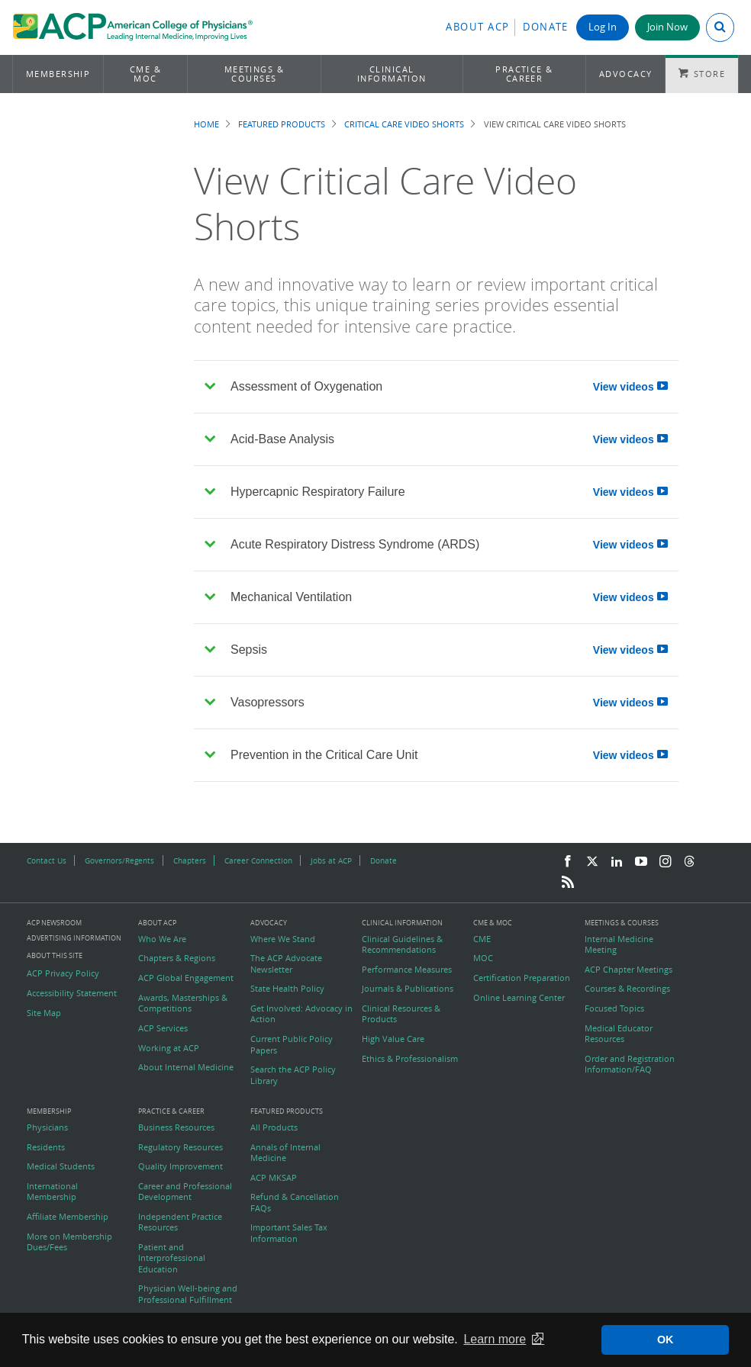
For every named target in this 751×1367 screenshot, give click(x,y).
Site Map (44, 1013)
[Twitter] (592, 862)
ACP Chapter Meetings (628, 969)
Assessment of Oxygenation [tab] (441, 387)
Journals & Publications (407, 988)
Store (709, 73)
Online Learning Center (519, 997)
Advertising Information (74, 938)
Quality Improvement (180, 1166)
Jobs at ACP (331, 860)
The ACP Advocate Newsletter (286, 963)
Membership (58, 73)
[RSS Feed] (568, 882)
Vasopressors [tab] (441, 703)
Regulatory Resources (180, 1147)
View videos (630, 387)
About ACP (478, 27)
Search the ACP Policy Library (293, 1075)
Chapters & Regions (176, 958)
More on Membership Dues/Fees (69, 1242)
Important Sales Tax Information (288, 1232)
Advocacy (626, 73)
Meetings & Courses (254, 73)
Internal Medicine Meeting (619, 944)
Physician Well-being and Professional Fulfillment (187, 1293)
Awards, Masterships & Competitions (182, 1003)
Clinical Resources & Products (401, 1013)
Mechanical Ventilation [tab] (441, 598)
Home (206, 124)
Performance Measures (407, 969)
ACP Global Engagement (186, 978)
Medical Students (61, 1166)
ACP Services (163, 1028)
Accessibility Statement (72, 993)
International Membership (52, 1191)
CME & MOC (145, 73)
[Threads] (689, 862)
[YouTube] (641, 862)
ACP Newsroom (54, 923)
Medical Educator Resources (619, 1033)
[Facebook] (568, 862)
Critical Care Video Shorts (404, 124)
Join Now (667, 27)
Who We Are (162, 939)
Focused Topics (614, 1008)
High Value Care (393, 1039)
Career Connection (258, 860)
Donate (546, 27)
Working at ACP (168, 1048)
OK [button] (665, 1339)
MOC (483, 958)
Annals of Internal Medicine (285, 1152)
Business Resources (176, 1127)
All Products (274, 1127)
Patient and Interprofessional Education (171, 1258)
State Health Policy (287, 988)
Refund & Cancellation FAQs (294, 1202)
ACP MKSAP (273, 1177)
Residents (46, 1147)
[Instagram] (665, 862)
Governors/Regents (119, 860)
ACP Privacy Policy (63, 973)
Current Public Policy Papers (291, 1044)
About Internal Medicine (186, 1067)
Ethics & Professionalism (410, 1058)
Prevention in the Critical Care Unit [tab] (441, 756)
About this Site (54, 955)
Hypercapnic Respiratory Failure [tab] (441, 492)
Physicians (47, 1127)
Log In (602, 27)
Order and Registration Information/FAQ (630, 1064)
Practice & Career (524, 73)
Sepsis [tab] (441, 650)
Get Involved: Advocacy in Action (301, 1013)
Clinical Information (392, 73)
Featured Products (281, 124)
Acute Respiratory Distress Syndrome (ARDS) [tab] (441, 545)
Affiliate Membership (67, 1216)
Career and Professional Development (185, 1191)
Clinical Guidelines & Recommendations (402, 944)
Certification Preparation (521, 978)
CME (482, 939)
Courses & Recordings (627, 988)
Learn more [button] (494, 1339)
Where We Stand (282, 939)
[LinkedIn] (617, 862)
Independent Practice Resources (180, 1222)
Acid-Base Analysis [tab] (441, 440)
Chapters (189, 860)
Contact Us (46, 860)
